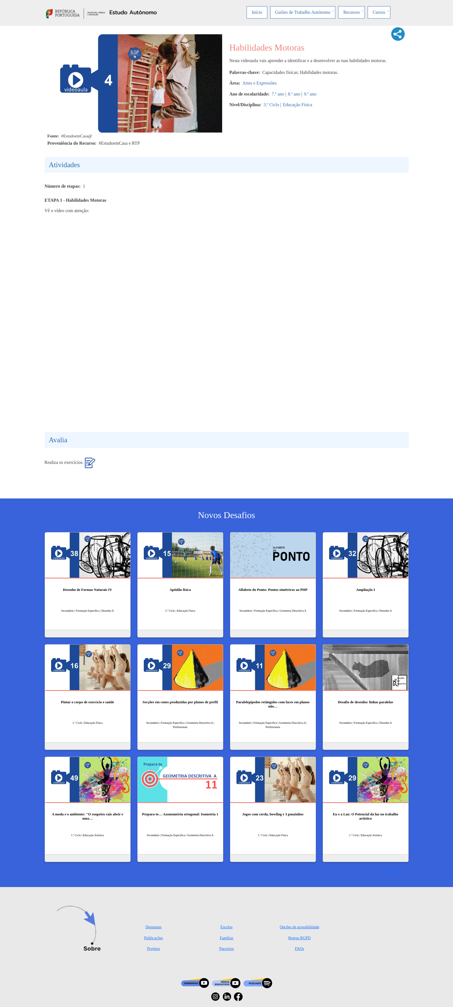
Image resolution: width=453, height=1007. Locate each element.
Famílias (226, 938)
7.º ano (278, 94)
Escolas (226, 927)
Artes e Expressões (259, 83)
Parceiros (226, 949)
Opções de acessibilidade (299, 927)
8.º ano (294, 94)
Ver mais (393, 872)
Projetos (153, 949)
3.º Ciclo (271, 104)
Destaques (153, 927)
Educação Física (297, 104)
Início (257, 12)
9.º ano (310, 94)
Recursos (351, 12)
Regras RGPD (299, 938)
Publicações (153, 938)
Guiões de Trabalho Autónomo (303, 12)
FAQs (299, 949)
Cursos (379, 12)
